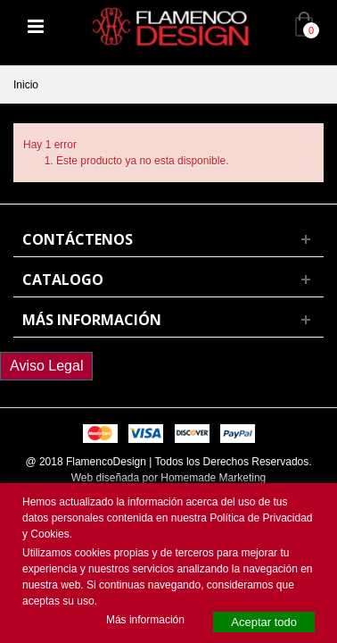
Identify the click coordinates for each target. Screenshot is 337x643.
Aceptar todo (264, 622)
